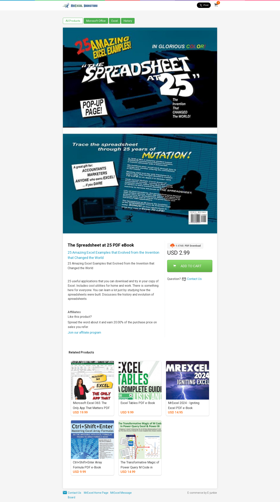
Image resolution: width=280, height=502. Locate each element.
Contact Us (194, 279)
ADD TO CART (187, 266)
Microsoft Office (96, 20)
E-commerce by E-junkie (202, 492)
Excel (114, 20)
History (128, 20)
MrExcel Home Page (96, 492)
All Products (73, 20)
